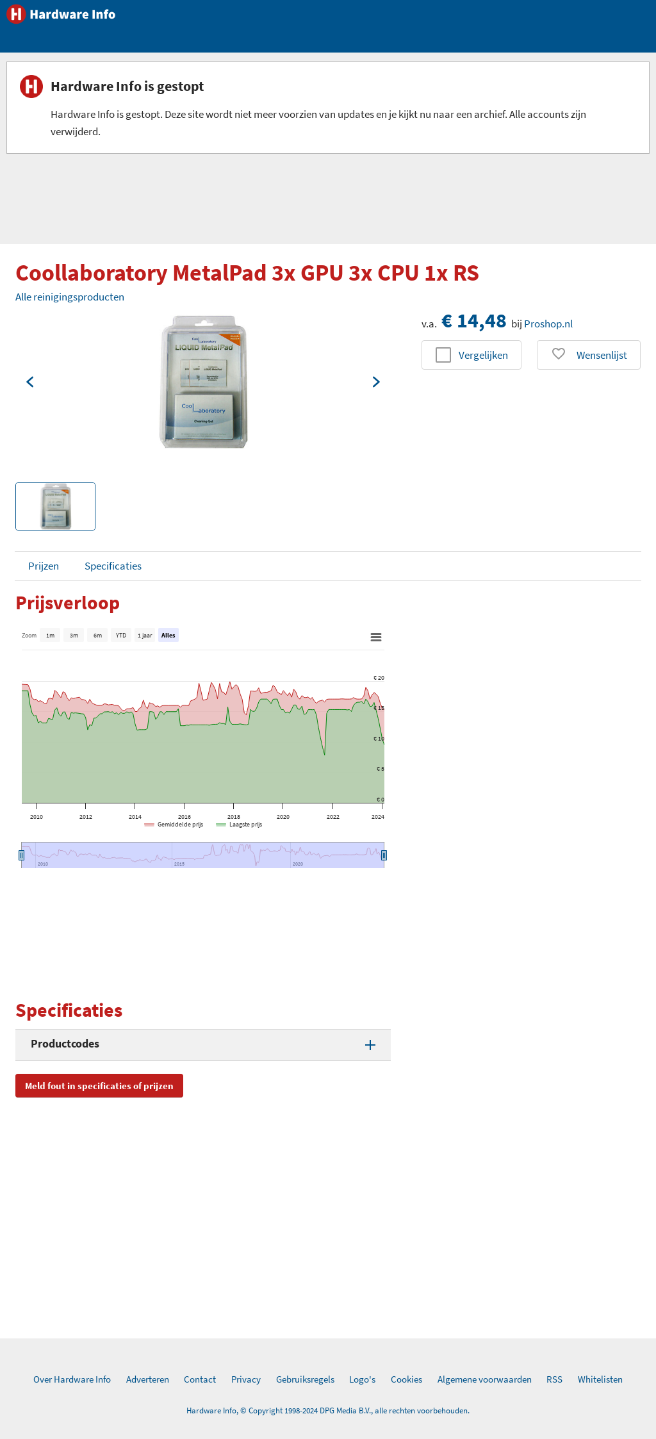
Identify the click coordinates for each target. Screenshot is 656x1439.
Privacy (246, 1379)
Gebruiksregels (305, 1379)
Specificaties (113, 566)
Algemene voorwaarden (485, 1379)
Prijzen (43, 566)
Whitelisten (600, 1379)
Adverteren (147, 1379)
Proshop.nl (548, 324)
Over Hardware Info (72, 1379)
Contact (200, 1379)
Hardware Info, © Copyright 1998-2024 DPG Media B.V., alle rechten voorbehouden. (328, 1410)
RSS (554, 1379)
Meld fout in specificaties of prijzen (99, 1086)
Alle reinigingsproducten (69, 297)
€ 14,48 (474, 320)
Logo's (362, 1379)
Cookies (406, 1379)
